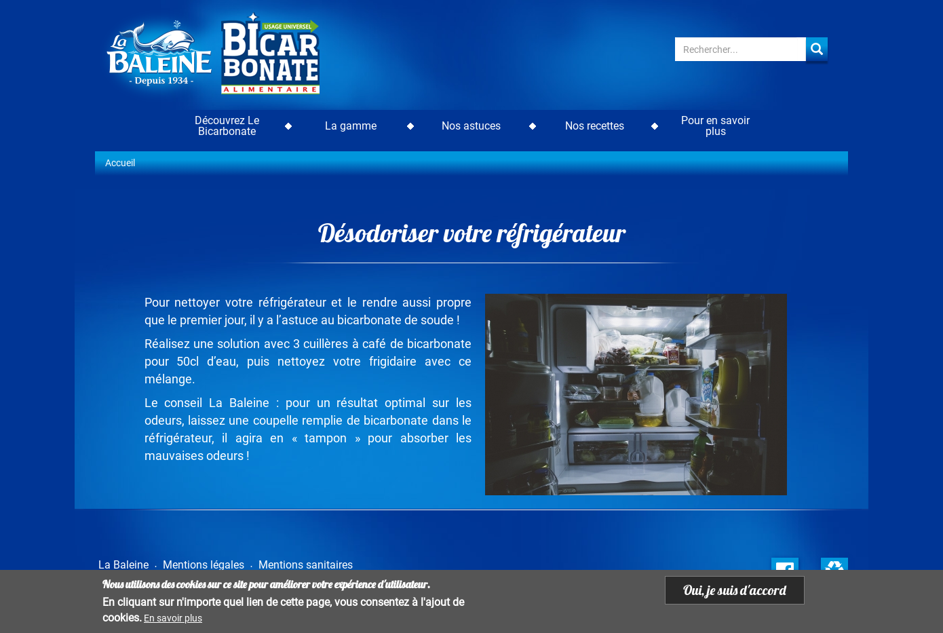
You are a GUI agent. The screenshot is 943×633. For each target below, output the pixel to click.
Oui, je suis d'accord (734, 589)
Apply (817, 49)
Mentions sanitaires (305, 564)
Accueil (120, 162)
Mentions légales (203, 564)
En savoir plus (173, 618)
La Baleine (123, 564)
